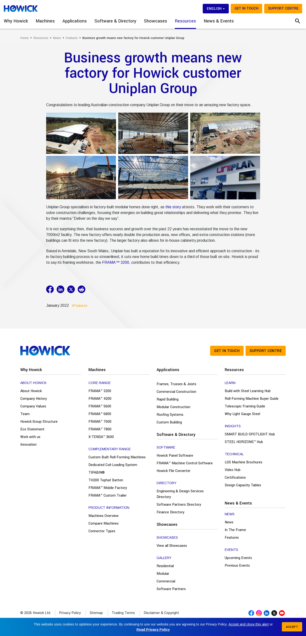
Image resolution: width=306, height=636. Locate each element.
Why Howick (31, 370)
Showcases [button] (155, 21)
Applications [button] (74, 21)
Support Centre (283, 8)
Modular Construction (173, 407)
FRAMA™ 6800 (99, 414)
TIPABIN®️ (96, 472)
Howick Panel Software (175, 455)
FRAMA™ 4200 (99, 398)
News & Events (238, 503)
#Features (79, 305)
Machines (97, 370)
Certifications (235, 477)
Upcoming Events (238, 557)
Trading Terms (123, 612)
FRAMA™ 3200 (115, 262)
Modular (163, 573)
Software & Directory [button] (115, 21)
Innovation (28, 444)
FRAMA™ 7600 (99, 421)
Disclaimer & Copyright (161, 612)
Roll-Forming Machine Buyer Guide (252, 398)
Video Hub (232, 469)
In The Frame (235, 529)
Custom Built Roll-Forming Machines (117, 457)
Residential (165, 566)
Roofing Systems (170, 414)
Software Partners (171, 589)
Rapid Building (168, 399)
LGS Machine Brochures (243, 462)
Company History (33, 398)
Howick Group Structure (39, 421)
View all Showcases (172, 545)
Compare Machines (103, 523)
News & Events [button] (219, 21)
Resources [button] (185, 21)
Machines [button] (45, 21)
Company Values (33, 406)
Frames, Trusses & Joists (176, 384)
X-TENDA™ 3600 (101, 436)
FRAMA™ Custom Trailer (107, 495)
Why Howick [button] (16, 21)
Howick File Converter (174, 470)
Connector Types (101, 531)
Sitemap (96, 612)
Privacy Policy (70, 612)
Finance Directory (170, 512)
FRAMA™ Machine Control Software (185, 463)
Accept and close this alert (249, 624)
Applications (168, 370)
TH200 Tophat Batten (105, 480)
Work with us (30, 436)
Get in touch (246, 8)
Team (25, 414)
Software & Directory (176, 434)
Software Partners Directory (179, 504)
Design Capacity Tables (243, 485)
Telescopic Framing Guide (245, 406)
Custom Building (169, 422)
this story (173, 207)
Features (232, 537)
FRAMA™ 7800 (99, 429)
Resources (234, 370)
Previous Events (237, 565)
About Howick (31, 391)
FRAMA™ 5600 (99, 406)
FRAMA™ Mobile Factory (107, 487)
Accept (292, 627)
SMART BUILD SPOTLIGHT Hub (250, 434)
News (229, 522)
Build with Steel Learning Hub (248, 391)
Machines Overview (103, 515)
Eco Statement (32, 429)
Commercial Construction (176, 391)
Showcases (167, 524)
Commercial (166, 581)
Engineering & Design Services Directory (180, 494)
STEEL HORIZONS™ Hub (244, 441)
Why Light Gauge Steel (242, 414)
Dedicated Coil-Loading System (112, 464)
